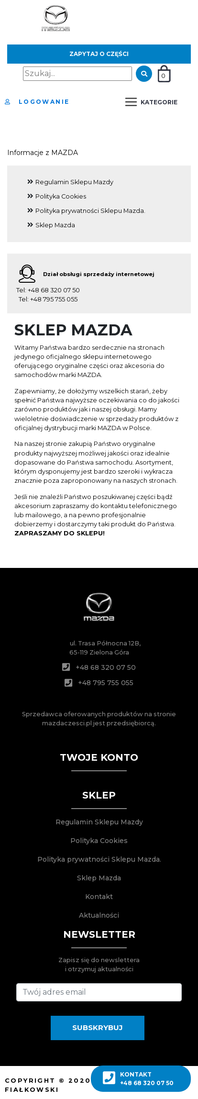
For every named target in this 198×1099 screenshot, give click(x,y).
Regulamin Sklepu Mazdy (74, 182)
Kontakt (99, 896)
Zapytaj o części (99, 53)
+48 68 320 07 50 (54, 290)
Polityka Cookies (60, 196)
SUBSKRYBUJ (97, 1027)
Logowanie (37, 101)
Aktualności (99, 915)
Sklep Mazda (55, 225)
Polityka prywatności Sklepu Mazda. (90, 210)
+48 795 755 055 (53, 299)
